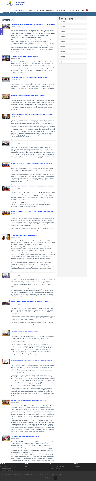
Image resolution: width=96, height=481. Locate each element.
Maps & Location (75, 10)
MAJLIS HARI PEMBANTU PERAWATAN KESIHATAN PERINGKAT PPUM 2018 (31, 163)
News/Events (31, 10)
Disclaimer (52, 474)
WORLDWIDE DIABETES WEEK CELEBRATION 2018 (24, 331)
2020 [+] (62, 31)
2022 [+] (62, 21)
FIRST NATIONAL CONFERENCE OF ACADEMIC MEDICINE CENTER (28, 400)
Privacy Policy (37, 474)
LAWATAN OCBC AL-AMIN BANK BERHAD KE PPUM (25, 436)
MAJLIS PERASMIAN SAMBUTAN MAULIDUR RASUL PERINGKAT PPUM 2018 (31, 114)
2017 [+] (62, 46)
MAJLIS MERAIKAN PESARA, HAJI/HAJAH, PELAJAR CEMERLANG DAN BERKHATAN (33, 25)
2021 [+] (62, 26)
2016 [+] (62, 52)
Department (50, 10)
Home (15, 10)
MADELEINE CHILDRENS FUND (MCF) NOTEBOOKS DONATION (28, 95)
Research (40, 10)
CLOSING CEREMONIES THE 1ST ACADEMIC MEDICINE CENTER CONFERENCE (31, 360)
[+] (61, 62)
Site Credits (45, 474)
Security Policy (59, 474)
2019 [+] (62, 36)
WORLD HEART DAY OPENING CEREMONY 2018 (24, 235)
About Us (22, 10)
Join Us (58, 10)
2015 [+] (62, 57)
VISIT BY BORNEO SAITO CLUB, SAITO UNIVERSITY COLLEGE (27, 142)
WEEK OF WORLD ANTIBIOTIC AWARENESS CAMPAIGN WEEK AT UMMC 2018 (32, 187)
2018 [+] (62, 41)
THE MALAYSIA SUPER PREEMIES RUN (21, 274)
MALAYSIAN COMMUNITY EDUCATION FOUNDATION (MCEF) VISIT (29, 77)
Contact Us (64, 10)
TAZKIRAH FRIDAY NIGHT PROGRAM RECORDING (24, 56)
